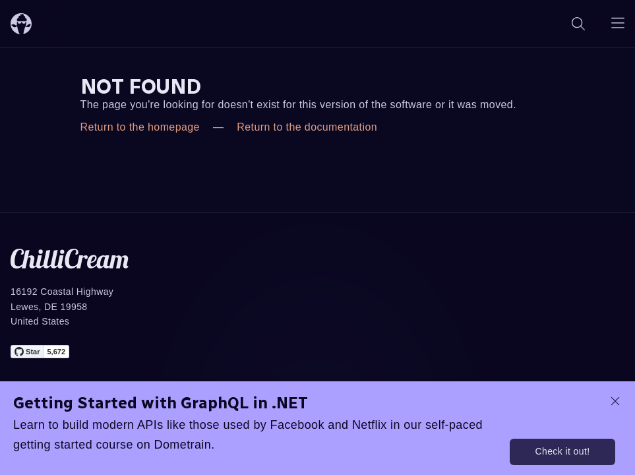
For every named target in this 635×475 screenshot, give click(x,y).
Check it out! (562, 451)
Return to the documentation (307, 127)
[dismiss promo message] (615, 401)
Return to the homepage (140, 127)
